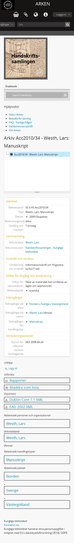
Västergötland (60, 304)
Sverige (45, 304)
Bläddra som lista (22, 387)
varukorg (16, 15)
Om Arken (15, 130)
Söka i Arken (16, 114)
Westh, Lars (32, 242)
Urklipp (26, 15)
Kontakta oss (11, 525)
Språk (36, 15)
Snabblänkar (46, 15)
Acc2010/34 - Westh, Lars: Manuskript (33, 154)
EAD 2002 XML (19, 406)
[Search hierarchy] (37, 95)
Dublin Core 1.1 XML (24, 399)
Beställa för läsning (20, 118)
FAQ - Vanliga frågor (20, 122)
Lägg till (13, 368)
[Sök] (43, 24)
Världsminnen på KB (21, 126)
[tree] (37, 171)
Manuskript (36, 321)
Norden (33, 304)
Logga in (61, 14)
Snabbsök (11, 86)
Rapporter (15, 380)
